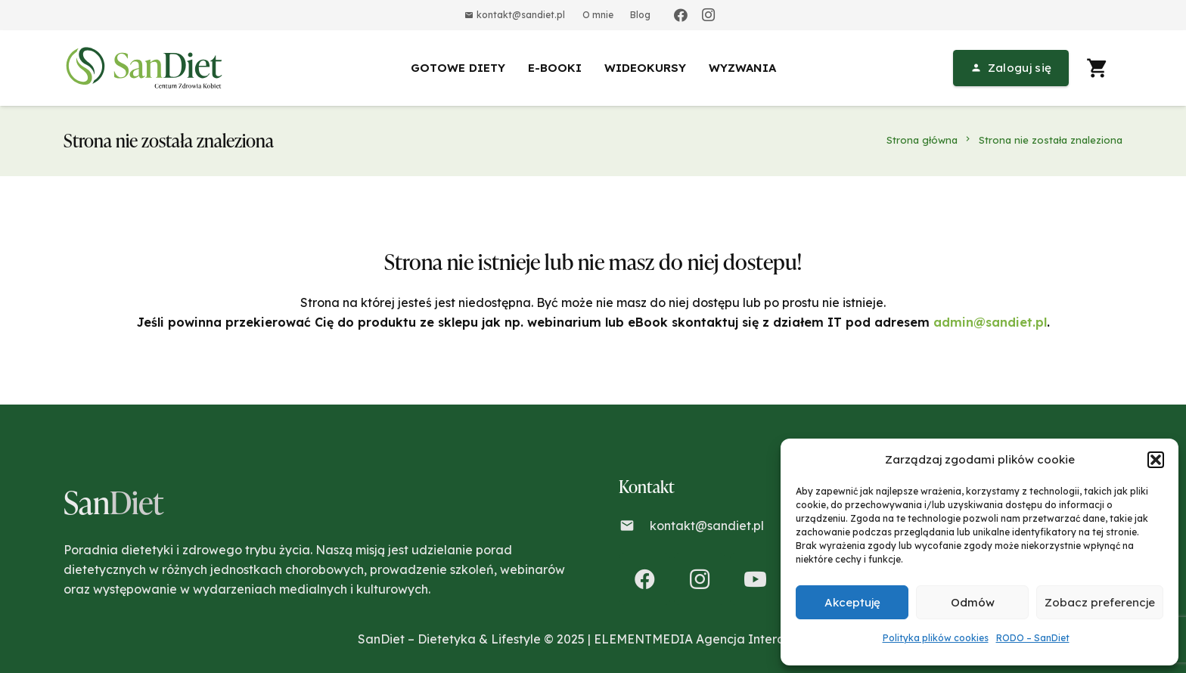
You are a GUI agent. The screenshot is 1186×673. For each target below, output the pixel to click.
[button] (1155, 459)
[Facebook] (680, 15)
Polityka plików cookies (936, 638)
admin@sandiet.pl (990, 322)
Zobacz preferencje (1100, 602)
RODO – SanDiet (1033, 638)
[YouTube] (755, 579)
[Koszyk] (1097, 68)
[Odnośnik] (147, 68)
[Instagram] (708, 15)
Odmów (973, 602)
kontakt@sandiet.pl (707, 525)
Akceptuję (852, 602)
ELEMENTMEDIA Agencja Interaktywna (711, 639)
